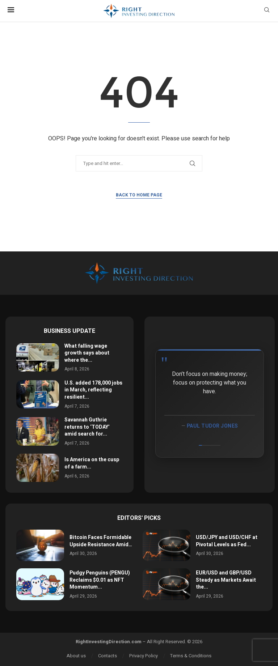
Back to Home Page (139, 195)
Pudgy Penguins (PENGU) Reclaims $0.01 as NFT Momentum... (100, 580)
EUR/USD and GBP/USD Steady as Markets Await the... (226, 580)
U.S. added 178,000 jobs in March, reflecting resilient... (93, 390)
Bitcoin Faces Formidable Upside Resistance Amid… (101, 541)
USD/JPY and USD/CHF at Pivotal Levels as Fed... (226, 541)
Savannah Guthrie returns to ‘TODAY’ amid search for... (87, 427)
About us (76, 655)
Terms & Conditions (190, 655)
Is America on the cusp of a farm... (91, 463)
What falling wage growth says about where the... (86, 353)
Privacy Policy (143, 655)
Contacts (107, 655)
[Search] (266, 11)
